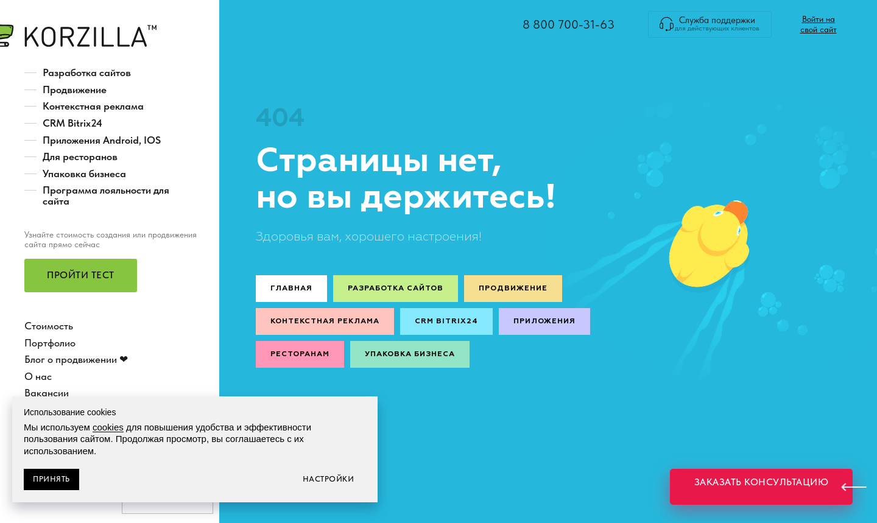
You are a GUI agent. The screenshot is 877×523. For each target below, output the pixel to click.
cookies (108, 427)
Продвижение (75, 89)
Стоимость (48, 326)
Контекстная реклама (93, 106)
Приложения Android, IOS (102, 140)
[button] (80, 275)
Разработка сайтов (87, 72)
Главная (291, 288)
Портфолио (50, 343)
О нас (38, 376)
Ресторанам (299, 354)
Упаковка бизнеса (84, 173)
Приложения (544, 321)
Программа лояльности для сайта (106, 195)
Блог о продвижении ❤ (76, 359)
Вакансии (46, 393)
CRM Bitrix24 (72, 123)
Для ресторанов (80, 156)
